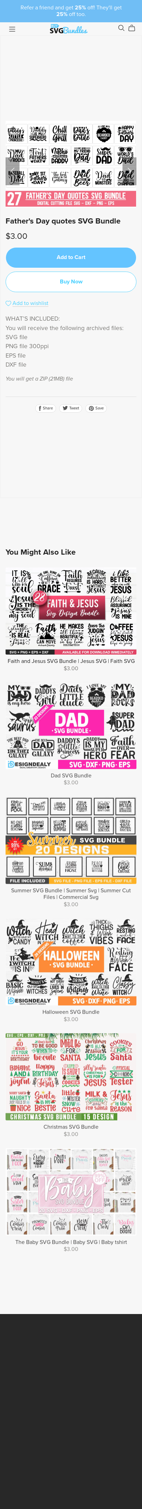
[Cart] (134, 28)
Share (45, 408)
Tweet (70, 408)
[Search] (121, 28)
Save (96, 408)
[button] (12, 171)
